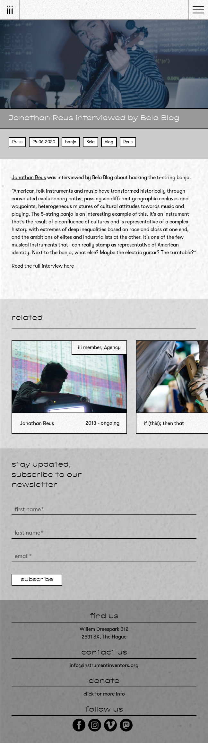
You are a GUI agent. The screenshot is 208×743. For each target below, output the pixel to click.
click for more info (104, 694)
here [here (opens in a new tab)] (69, 266)
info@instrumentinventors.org (104, 665)
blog (109, 141)
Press (17, 141)
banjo (70, 141)
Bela (90, 141)
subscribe (37, 579)
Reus (128, 141)
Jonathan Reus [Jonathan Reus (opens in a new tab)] (29, 177)
